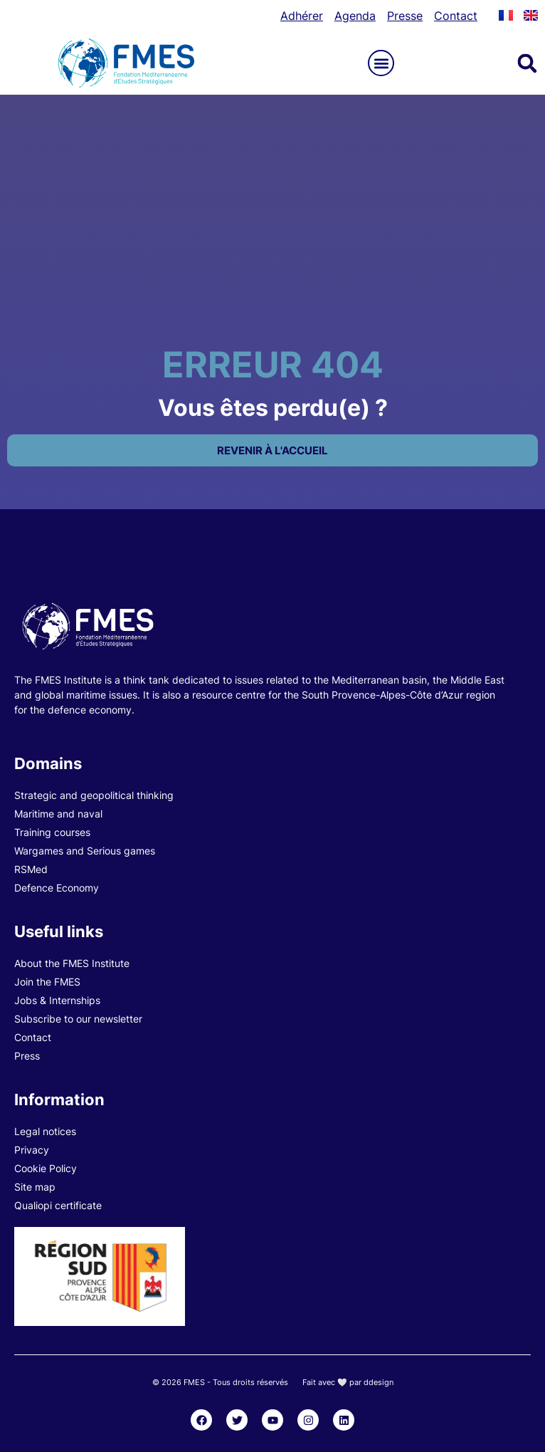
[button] (381, 63)
